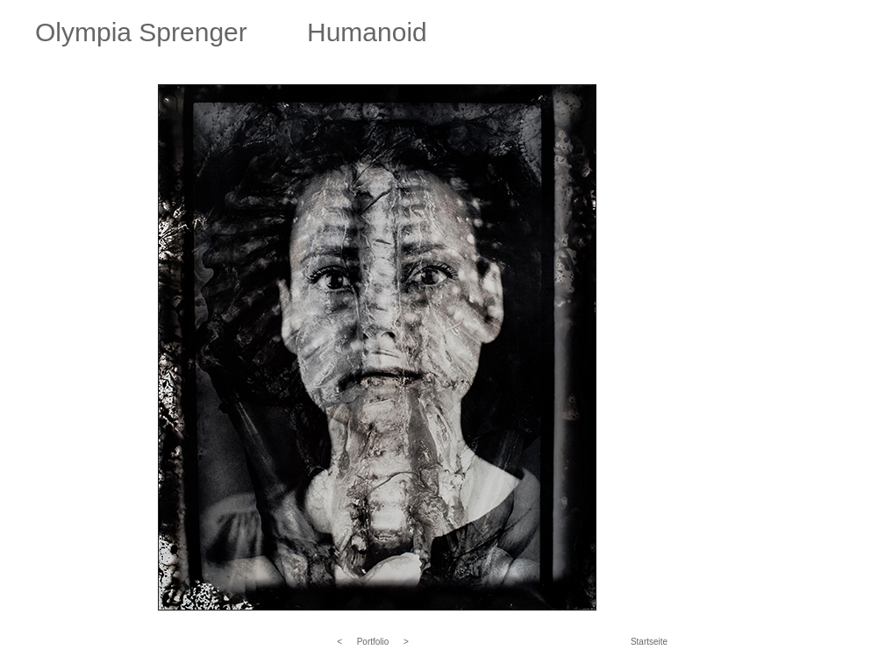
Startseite (649, 641)
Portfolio (373, 641)
